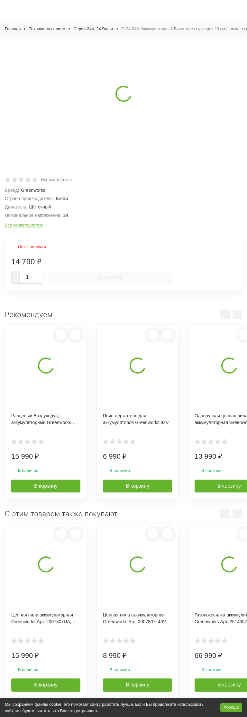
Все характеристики (24, 225)
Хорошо (231, 707)
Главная (13, 28)
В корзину (110, 277)
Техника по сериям (47, 28)
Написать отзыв (56, 179)
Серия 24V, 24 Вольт (93, 28)
